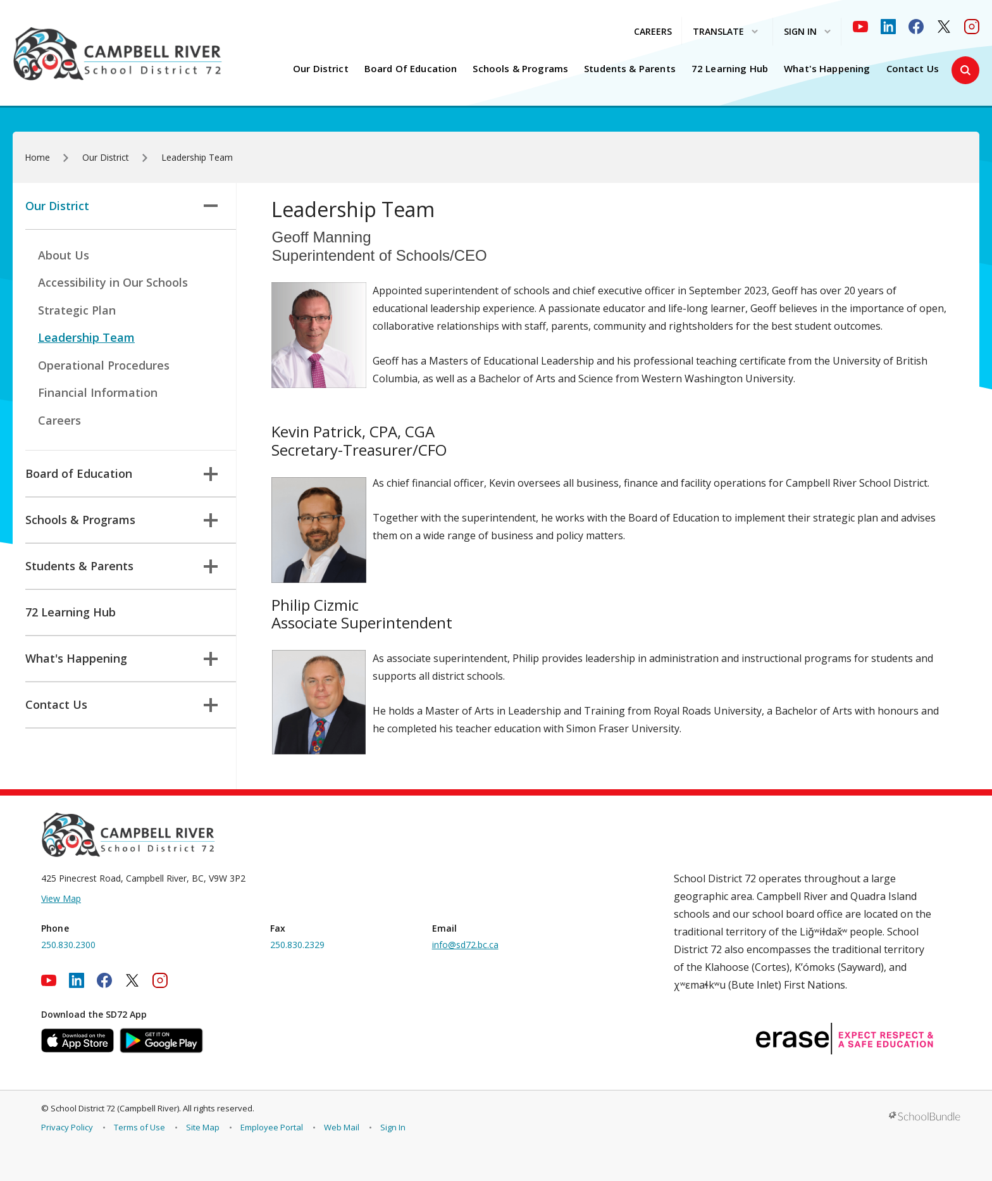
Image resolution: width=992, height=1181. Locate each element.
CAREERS (653, 31)
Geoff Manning (321, 237)
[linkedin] (888, 26)
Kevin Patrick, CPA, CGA (353, 431)
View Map (61, 898)
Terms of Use (139, 1127)
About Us (63, 255)
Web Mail (341, 1127)
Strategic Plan (77, 310)
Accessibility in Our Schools (113, 282)
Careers (59, 420)
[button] (965, 70)
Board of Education (410, 69)
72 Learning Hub (729, 69)
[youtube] (860, 26)
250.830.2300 (68, 945)
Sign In (393, 1127)
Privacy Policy (67, 1127)
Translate (725, 32)
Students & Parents (630, 69)
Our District (321, 69)
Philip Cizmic (315, 604)
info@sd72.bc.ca (465, 945)
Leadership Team (86, 337)
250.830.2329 (297, 945)
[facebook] (916, 26)
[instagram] (971, 26)
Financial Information (98, 392)
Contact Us (912, 69)
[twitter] (944, 26)
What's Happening (827, 69)
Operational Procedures (104, 365)
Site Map (203, 1127)
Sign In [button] (807, 32)
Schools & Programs (520, 69)
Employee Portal (271, 1127)
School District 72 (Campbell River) (115, 1108)
